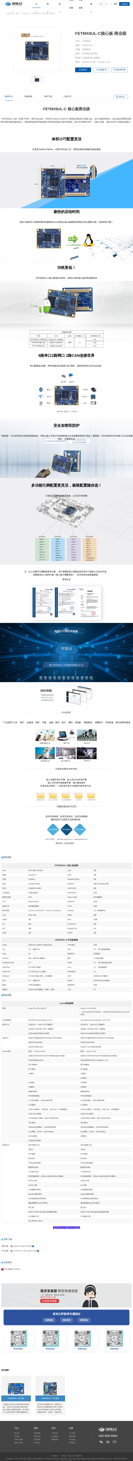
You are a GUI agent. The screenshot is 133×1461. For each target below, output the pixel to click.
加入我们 (72, 1439)
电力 (64, 722)
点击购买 (16, 1269)
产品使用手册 (119, 70)
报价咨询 (66, 1320)
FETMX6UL (53, 109)
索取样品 (84, 1320)
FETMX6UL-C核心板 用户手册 (25, 1251)
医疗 (22, 722)
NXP (27, 119)
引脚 (46, 485)
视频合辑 (54, 1439)
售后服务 (37, 1439)
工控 (15, 722)
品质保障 (72, 1436)
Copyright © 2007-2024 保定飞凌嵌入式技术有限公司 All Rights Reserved (86, 1459)
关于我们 (72, 1433)
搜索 (106, 4)
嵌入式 (49, 779)
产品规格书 (101, 70)
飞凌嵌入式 (93, 571)
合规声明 (78, 1456)
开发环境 (58, 782)
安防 (37, 722)
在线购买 (124, 4)
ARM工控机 (18, 1439)
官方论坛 (37, 1443)
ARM (50, 122)
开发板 (16, 1436)
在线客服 (49, 1320)
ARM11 (70, 278)
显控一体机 (18, 1443)
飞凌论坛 (63, 1456)
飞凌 (26, 222)
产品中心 (25, 13)
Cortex (62, 119)
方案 (54, 571)
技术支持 (37, 1436)
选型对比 (120, 97)
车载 (44, 722)
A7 (67, 119)
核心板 (73, 109)
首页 (17, 13)
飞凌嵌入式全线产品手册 (22, 1246)
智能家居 (88, 722)
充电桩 (78, 722)
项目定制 (37, 1433)
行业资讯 (54, 1436)
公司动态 (54, 1433)
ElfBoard (71, 1456)
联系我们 (72, 1443)
